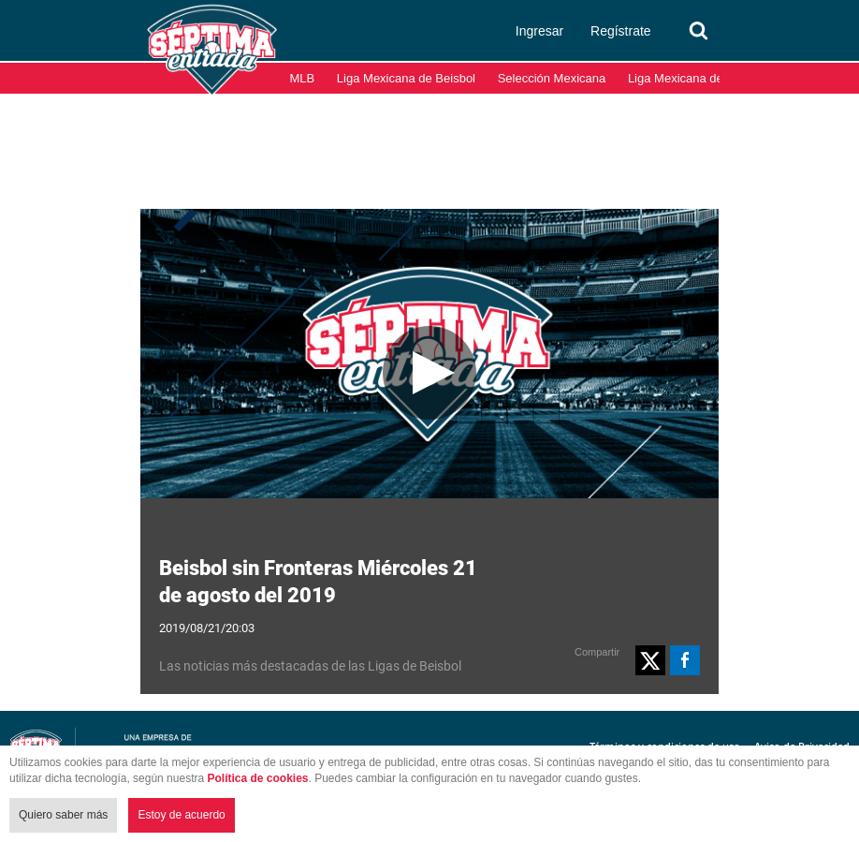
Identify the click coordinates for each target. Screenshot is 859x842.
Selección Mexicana (552, 78)
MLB (302, 78)
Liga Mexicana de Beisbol (406, 78)
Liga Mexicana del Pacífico (700, 78)
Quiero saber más (63, 814)
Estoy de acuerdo (181, 814)
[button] (650, 660)
